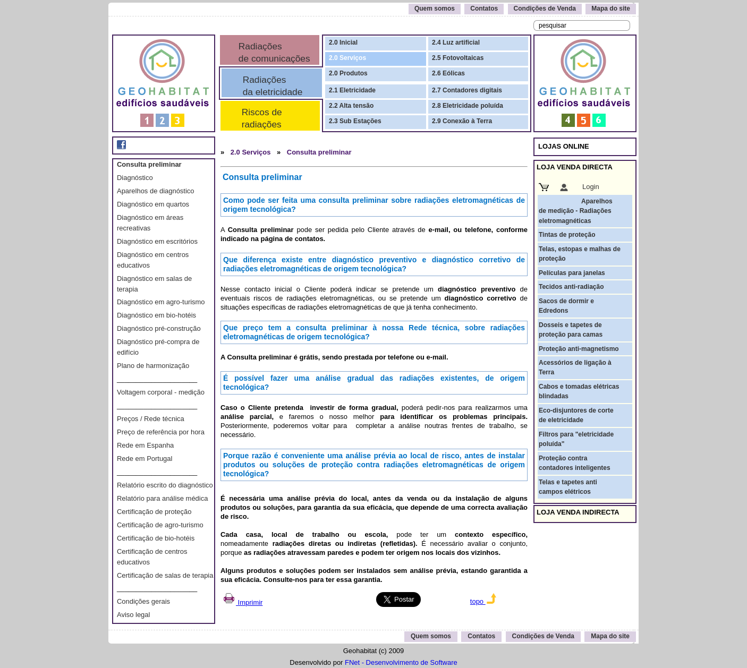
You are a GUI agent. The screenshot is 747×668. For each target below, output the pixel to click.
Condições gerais (143, 601)
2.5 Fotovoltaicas (457, 58)
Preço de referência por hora (161, 432)
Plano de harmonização (153, 366)
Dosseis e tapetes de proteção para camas (570, 329)
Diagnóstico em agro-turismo (161, 302)
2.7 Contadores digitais (467, 90)
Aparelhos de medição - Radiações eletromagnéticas (576, 211)
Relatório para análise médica (162, 498)
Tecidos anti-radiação (571, 286)
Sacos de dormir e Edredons (566, 305)
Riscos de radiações (259, 118)
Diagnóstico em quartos (153, 204)
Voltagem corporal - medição (161, 392)
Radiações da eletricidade (269, 85)
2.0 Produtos (348, 73)
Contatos (484, 8)
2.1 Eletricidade (352, 90)
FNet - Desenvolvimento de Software (401, 662)
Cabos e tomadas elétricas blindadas (579, 391)
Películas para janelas (572, 273)
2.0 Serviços (347, 58)
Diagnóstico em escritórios (157, 241)
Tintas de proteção (567, 234)
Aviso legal (133, 615)
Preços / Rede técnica (150, 419)
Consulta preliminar (149, 164)
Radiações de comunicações (273, 52)
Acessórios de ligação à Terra (575, 367)
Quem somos (434, 8)
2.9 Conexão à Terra (462, 121)
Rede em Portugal (144, 459)
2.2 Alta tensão (351, 105)
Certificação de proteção (154, 512)
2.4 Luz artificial (456, 42)
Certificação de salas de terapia (165, 575)
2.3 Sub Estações (355, 121)
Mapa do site (610, 8)
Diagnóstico (135, 178)
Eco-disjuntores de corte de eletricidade (576, 415)
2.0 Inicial (343, 42)
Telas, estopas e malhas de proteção (580, 253)
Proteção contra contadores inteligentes (574, 463)
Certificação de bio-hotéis (155, 538)
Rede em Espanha (145, 445)
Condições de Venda (545, 8)
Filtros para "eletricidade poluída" (576, 439)
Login (590, 187)
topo (483, 601)
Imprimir (242, 602)
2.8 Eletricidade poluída (467, 105)
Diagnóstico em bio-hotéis (156, 315)
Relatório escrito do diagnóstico (165, 485)
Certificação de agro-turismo (160, 525)
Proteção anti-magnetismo (579, 349)
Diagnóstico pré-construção (159, 328)
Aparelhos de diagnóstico (155, 191)
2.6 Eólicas (448, 73)
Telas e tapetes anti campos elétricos (568, 486)
